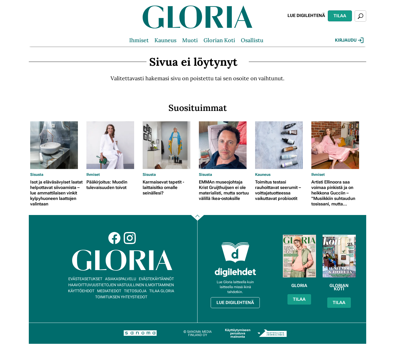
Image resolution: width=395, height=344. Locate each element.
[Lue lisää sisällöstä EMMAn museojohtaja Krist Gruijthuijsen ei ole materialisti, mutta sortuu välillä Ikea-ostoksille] (225, 145)
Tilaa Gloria (161, 291)
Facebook (114, 238)
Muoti (190, 40)
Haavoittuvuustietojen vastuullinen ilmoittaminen (121, 285)
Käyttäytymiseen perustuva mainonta (237, 333)
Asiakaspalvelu (120, 279)
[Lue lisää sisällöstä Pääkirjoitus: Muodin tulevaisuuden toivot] (113, 145)
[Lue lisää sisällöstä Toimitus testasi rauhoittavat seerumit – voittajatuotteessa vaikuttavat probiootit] (282, 145)
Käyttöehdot (81, 291)
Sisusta (36, 174)
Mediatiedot (109, 291)
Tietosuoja (135, 291)
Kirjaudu (349, 40)
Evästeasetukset (85, 279)
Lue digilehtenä (306, 15)
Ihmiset (139, 40)
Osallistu (252, 40)
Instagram (130, 238)
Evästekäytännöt (156, 279)
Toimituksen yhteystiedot (121, 297)
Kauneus (165, 40)
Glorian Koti (219, 40)
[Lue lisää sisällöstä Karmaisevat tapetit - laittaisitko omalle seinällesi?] (169, 145)
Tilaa (340, 15)
